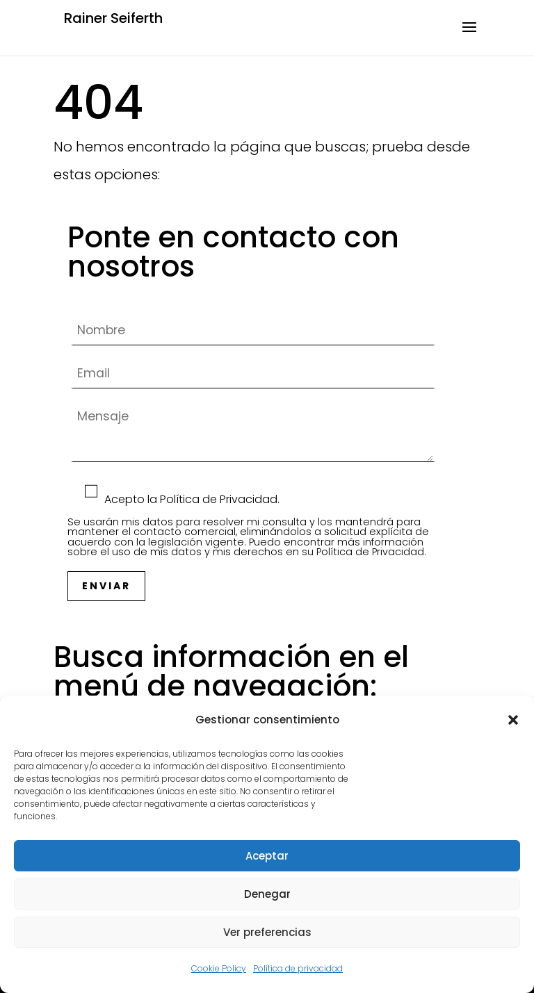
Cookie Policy (218, 968)
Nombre (253, 330)
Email (253, 373)
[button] (513, 720)
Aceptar (267, 855)
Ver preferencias (267, 932)
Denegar (267, 894)
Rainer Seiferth (113, 18)
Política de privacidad (298, 968)
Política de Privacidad (370, 552)
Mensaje (253, 468)
